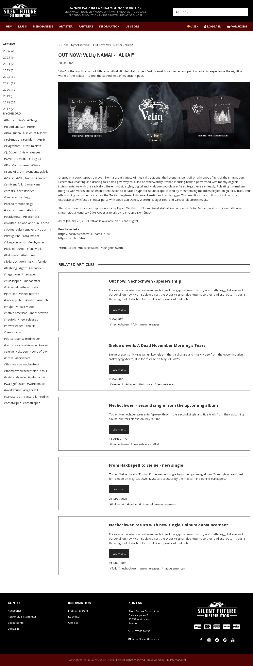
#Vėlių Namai (25, 190)
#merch (42, 312)
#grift (23, 280)
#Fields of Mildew (35, 145)
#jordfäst (10, 305)
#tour (43, 383)
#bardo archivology (17, 209)
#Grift (41, 151)
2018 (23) (9, 102)
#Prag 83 (34, 170)
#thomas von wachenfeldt (21, 376)
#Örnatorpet (13, 408)
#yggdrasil (30, 402)
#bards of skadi (14, 222)
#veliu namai (36, 389)
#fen (29, 260)
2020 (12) (9, 89)
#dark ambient (26, 241)
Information (109, 26)
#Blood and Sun (14, 138)
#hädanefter (31, 293)
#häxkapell (11, 299)
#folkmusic (26, 273)
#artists (9, 203)
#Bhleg (32, 132)
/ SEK (192, 26)
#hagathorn (12, 286)
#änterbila (30, 408)
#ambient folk (13, 196)
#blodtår (10, 235)
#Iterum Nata (32, 158)
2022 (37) (9, 77)
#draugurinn (12, 248)
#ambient (42, 190)
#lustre (30, 312)
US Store (132, 26)
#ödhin (44, 408)
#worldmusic (12, 402)
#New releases (30, 164)
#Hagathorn (12, 158)
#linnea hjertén (29, 305)
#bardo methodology (18, 216)
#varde (21, 389)
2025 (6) (9, 57)
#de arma (44, 241)
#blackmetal (31, 228)
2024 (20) (9, 64)
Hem (9, 26)
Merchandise (43, 26)
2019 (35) (9, 96)
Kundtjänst (14, 610)
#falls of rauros (14, 260)
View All (9, 51)
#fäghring (10, 280)
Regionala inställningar (22, 616)
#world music (36, 395)
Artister (66, 26)
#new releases (28, 331)
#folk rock (10, 273)
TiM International (175, 660)
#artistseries (26, 203)
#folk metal (11, 267)
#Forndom (28, 151)
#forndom (42, 273)
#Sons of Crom (14, 183)
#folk (38, 260)
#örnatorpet (12, 415)
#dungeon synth (15, 254)
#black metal (12, 228)
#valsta (9, 389)
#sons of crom (39, 363)
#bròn (45, 235)
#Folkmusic (11, 151)
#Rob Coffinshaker (16, 177)
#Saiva (35, 177)
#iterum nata (29, 299)
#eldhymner (36, 254)
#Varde (9, 190)
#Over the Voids (15, 170)
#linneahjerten (14, 312)
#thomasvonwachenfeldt (21, 383)
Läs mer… (119, 309)
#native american (15, 325)
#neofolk (10, 331)
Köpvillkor (74, 616)
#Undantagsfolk (37, 183)
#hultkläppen (12, 293)
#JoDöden (11, 164)
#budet (9, 241)
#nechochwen (38, 325)
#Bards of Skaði (14, 132)
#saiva (43, 357)
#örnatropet (31, 415)
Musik (22, 26)
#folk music (28, 267)
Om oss (73, 622)
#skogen (22, 363)
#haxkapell (29, 286)
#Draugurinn (12, 145)
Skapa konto (16, 622)
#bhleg (32, 222)
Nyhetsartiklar (80, 45)
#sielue (9, 363)
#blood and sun (28, 235)
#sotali (8, 370)
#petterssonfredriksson (20, 357)
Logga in (13, 628)
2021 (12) (9, 83)
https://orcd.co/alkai (71, 238)
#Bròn (31, 138)
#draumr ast (30, 248)
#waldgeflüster (14, 395)
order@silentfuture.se (145, 639)
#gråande (35, 280)
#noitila (30, 338)
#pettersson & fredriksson (22, 350)
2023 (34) (9, 70)
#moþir (9, 318)
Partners (85, 26)
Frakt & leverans (78, 610)
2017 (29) (9, 109)
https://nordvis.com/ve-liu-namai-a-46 (84, 234)
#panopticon (12, 344)
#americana (32, 196)
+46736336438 (140, 631)
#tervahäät (22, 370)
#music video (25, 318)
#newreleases (14, 338)
